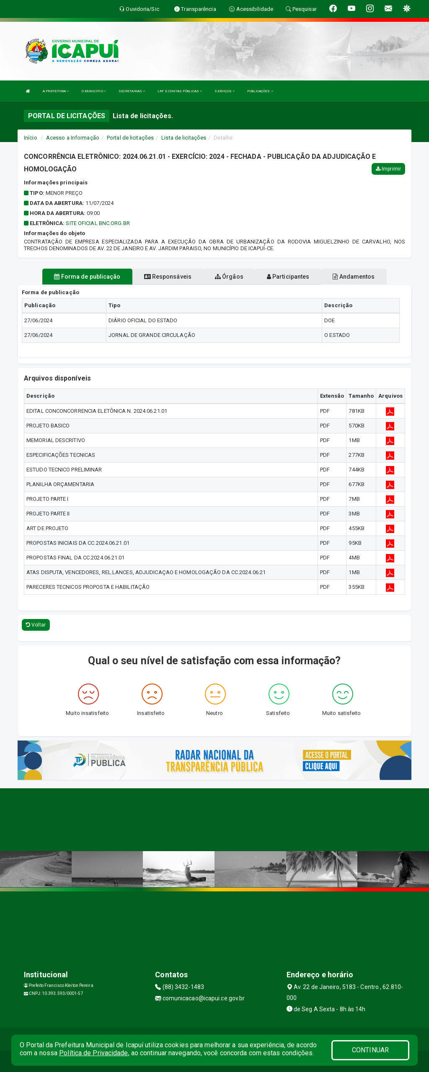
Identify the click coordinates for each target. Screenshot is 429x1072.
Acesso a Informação (72, 138)
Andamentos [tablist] (354, 276)
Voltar (36, 625)
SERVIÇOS (224, 91)
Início (30, 138)
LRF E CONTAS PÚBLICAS (180, 91)
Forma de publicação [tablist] (87, 276)
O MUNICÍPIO (94, 91)
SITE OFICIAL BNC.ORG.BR (97, 223)
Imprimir (388, 169)
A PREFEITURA (56, 91)
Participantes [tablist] (288, 276)
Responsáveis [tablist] (167, 276)
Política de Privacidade (93, 1053)
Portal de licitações (130, 138)
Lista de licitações (183, 138)
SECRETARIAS (132, 91)
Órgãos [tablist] (229, 276)
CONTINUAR (370, 1050)
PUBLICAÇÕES (260, 91)
